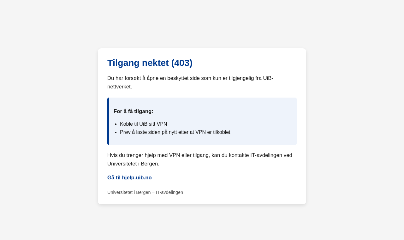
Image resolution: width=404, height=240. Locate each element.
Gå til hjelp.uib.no (129, 178)
